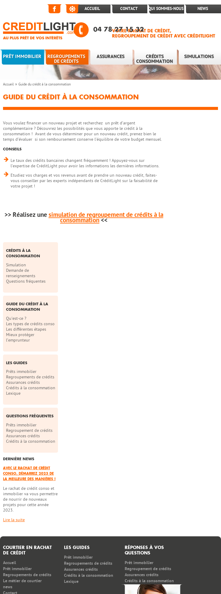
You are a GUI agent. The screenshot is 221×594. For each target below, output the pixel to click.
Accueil (92, 8)
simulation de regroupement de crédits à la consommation (105, 217)
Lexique (179, 287)
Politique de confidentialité (28, 538)
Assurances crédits (189, 270)
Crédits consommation (154, 59)
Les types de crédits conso (190, 204)
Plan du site (161, 526)
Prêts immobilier (187, 254)
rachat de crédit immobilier (52, 572)
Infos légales (195, 526)
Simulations (199, 56)
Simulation (182, 142)
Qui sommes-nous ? (166, 13)
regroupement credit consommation (176, 561)
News (202, 8)
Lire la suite (180, 435)
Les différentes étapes (192, 212)
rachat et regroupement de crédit (71, 578)
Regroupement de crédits (188, 332)
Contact (129, 8)
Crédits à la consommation (185, 279)
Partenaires (13, 526)
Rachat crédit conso (65, 561)
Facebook (54, 8)
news (7, 502)
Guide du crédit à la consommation (44, 84)
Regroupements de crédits (66, 59)
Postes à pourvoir (52, 526)
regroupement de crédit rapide (31, 567)
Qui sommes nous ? (120, 526)
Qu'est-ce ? (182, 195)
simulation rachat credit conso (113, 561)
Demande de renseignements (186, 150)
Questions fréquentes (191, 158)
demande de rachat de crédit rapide (112, 572)
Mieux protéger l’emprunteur (186, 220)
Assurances (110, 56)
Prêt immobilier (22, 56)
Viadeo (72, 8)
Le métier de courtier (22, 496)
